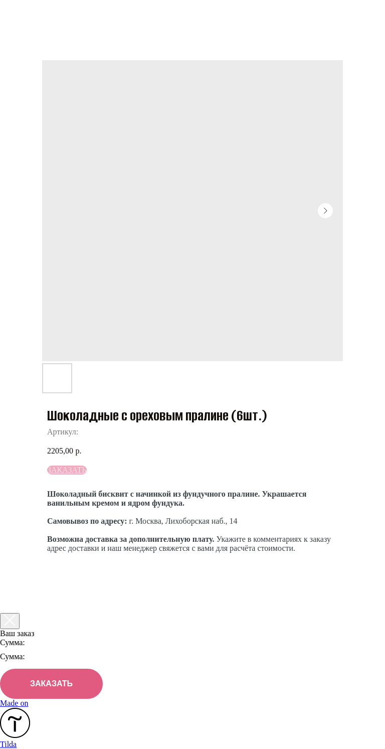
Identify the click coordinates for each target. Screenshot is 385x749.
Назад (30, 14)
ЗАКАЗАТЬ (51, 683)
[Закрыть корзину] (10, 621)
